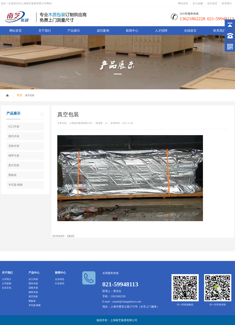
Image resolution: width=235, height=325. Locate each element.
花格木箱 (13, 145)
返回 (70, 236)
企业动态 (59, 279)
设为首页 (212, 3)
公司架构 (6, 283)
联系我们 (227, 3)
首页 (19, 95)
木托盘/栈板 (15, 184)
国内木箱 (13, 136)
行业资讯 (59, 283)
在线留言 (190, 30)
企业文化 (6, 287)
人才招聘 (161, 30)
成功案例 (103, 30)
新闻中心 (132, 30)
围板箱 (12, 175)
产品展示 (74, 30)
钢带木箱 (13, 155)
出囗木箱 (13, 126)
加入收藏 (198, 3)
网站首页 (183, 3)
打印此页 (58, 236)
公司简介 (6, 279)
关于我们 (44, 30)
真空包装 (13, 165)
